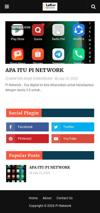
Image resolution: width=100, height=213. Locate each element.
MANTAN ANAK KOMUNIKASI (30, 78)
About (47, 198)
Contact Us (65, 198)
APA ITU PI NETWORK (34, 70)
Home (33, 198)
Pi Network (63, 206)
